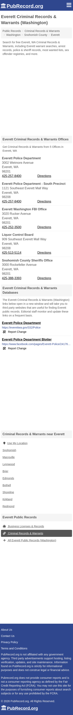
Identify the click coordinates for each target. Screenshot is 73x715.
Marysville (9, 457)
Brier (5, 471)
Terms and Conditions (14, 648)
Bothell (7, 485)
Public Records (12, 31)
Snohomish (9, 450)
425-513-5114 (11, 252)
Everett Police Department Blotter (27, 339)
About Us (6, 629)
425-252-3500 (11, 227)
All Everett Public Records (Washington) (29, 540)
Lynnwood (9, 464)
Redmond (8, 506)
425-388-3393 (11, 278)
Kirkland (7, 499)
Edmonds (8, 478)
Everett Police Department (21, 323)
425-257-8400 (11, 176)
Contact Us (7, 636)
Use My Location (15, 443)
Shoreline (8, 492)
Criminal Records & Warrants (23, 533)
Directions (44, 176)
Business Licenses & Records (23, 526)
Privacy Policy (9, 642)
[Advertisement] (36, 94)
